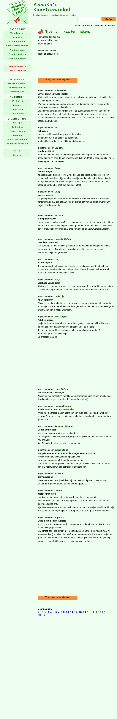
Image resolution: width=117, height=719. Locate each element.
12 (76, 612)
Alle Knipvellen (17, 41)
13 (80, 612)
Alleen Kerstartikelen (17, 46)
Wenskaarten (17, 33)
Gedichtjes (17, 127)
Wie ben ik (17, 101)
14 (84, 612)
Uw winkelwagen (93, 26)
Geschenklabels (17, 54)
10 (67, 612)
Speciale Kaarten (17, 58)
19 (106, 612)
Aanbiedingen (17, 50)
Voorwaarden (17, 92)
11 (71, 612)
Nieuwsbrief (17, 109)
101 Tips (17, 123)
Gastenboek (17, 135)
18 (101, 612)
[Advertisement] (87, 56)
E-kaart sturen (17, 131)
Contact (110, 26)
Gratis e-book (17, 113)
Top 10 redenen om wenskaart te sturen (17, 142)
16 (93, 612)
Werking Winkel (17, 87)
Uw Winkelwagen (17, 83)
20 (39, 615)
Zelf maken (17, 37)
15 (88, 612)
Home (78, 26)
